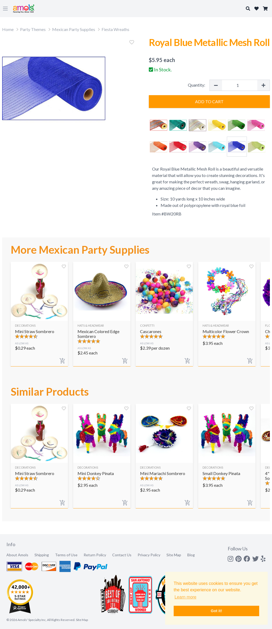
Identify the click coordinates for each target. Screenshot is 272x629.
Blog (191, 555)
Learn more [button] (185, 597)
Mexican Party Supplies (73, 29)
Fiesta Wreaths (115, 29)
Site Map (173, 555)
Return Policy (95, 555)
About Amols (17, 555)
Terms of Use (66, 555)
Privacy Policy (149, 555)
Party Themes (33, 29)
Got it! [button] (216, 611)
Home (8, 29)
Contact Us (121, 555)
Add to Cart (209, 101)
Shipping (41, 555)
